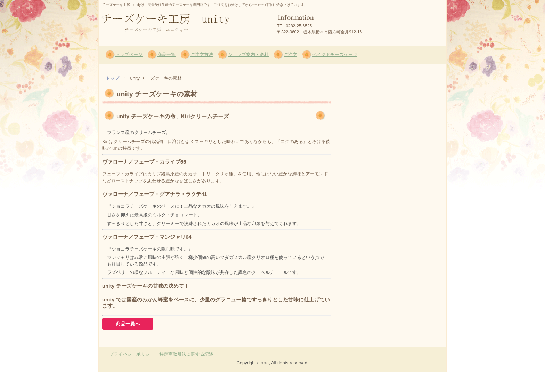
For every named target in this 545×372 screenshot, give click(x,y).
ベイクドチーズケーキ (334, 54)
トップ (112, 78)
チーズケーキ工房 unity (153, 42)
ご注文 (290, 54)
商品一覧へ (128, 323)
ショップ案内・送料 (248, 54)
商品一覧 (166, 54)
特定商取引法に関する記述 (186, 354)
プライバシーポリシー (131, 354)
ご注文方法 (201, 54)
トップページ (129, 54)
